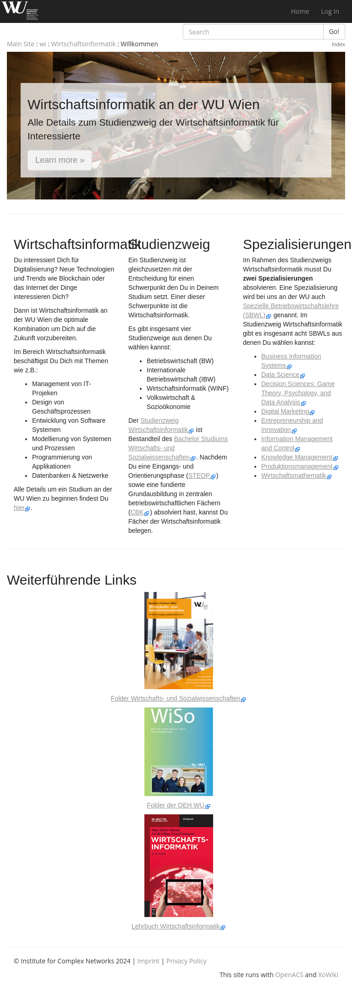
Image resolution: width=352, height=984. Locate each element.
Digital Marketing (288, 411)
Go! (334, 31)
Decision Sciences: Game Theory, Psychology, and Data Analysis (298, 393)
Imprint (149, 960)
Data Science (283, 374)
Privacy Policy (186, 960)
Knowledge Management (300, 457)
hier (22, 507)
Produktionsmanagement (300, 466)
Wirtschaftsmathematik (296, 475)
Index (338, 44)
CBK (140, 512)
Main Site (20, 43)
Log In (330, 11)
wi (42, 43)
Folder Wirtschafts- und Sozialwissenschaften (179, 698)
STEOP (202, 475)
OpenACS (289, 974)
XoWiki (328, 974)
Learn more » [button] (59, 160)
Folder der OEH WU (178, 805)
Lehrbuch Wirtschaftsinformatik (179, 926)
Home (300, 11)
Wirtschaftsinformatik (83, 43)
